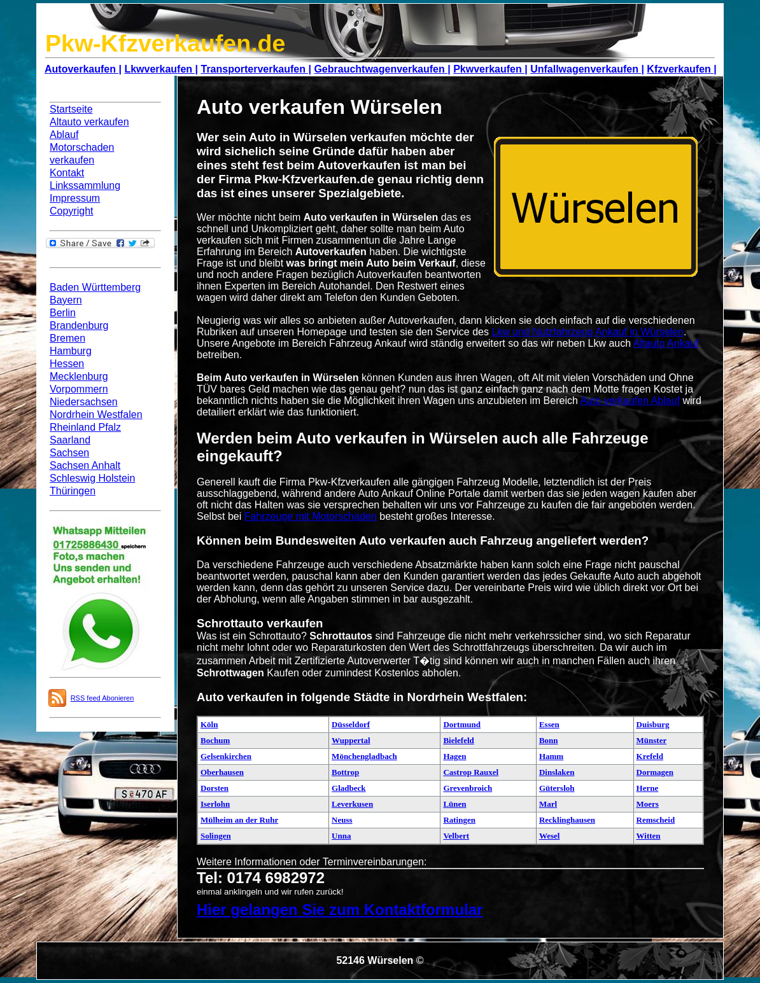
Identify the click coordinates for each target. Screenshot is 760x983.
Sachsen (69, 452)
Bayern (66, 300)
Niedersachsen (84, 401)
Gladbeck (348, 788)
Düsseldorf (351, 724)
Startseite (71, 109)
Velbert (456, 835)
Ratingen (459, 820)
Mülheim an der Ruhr (239, 820)
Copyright (71, 211)
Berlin (63, 312)
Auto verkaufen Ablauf (630, 400)
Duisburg (653, 724)
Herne (648, 788)
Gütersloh (557, 788)
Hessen (67, 363)
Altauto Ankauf (666, 343)
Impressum (75, 198)
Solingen (216, 835)
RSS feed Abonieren (102, 698)
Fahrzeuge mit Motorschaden (310, 516)
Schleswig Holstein (92, 478)
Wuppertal (351, 740)
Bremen (67, 338)
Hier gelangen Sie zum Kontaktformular (339, 909)
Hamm (551, 756)
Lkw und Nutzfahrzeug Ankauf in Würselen (587, 331)
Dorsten (215, 788)
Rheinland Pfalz (85, 427)
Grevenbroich (467, 788)
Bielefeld (458, 740)
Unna (341, 835)
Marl (548, 804)
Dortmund (462, 724)
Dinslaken (557, 772)
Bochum (215, 740)
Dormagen (655, 772)
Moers (648, 804)
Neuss (342, 820)
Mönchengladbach (364, 756)
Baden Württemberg (95, 287)
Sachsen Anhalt (85, 465)
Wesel (549, 835)
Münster (652, 740)
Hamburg (71, 350)
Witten (649, 835)
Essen (549, 724)
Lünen (454, 804)
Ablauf (64, 134)
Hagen (454, 756)
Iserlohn (215, 804)
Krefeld (650, 756)
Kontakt (67, 172)
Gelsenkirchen (226, 756)
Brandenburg (79, 325)
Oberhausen (222, 772)
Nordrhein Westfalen (96, 414)
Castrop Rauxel (470, 772)
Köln (209, 724)
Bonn (548, 740)
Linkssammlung (85, 185)
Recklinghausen (567, 820)
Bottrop (345, 772)
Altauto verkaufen (89, 121)
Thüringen (72, 490)
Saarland (70, 440)
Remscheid (656, 820)
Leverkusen (352, 804)
